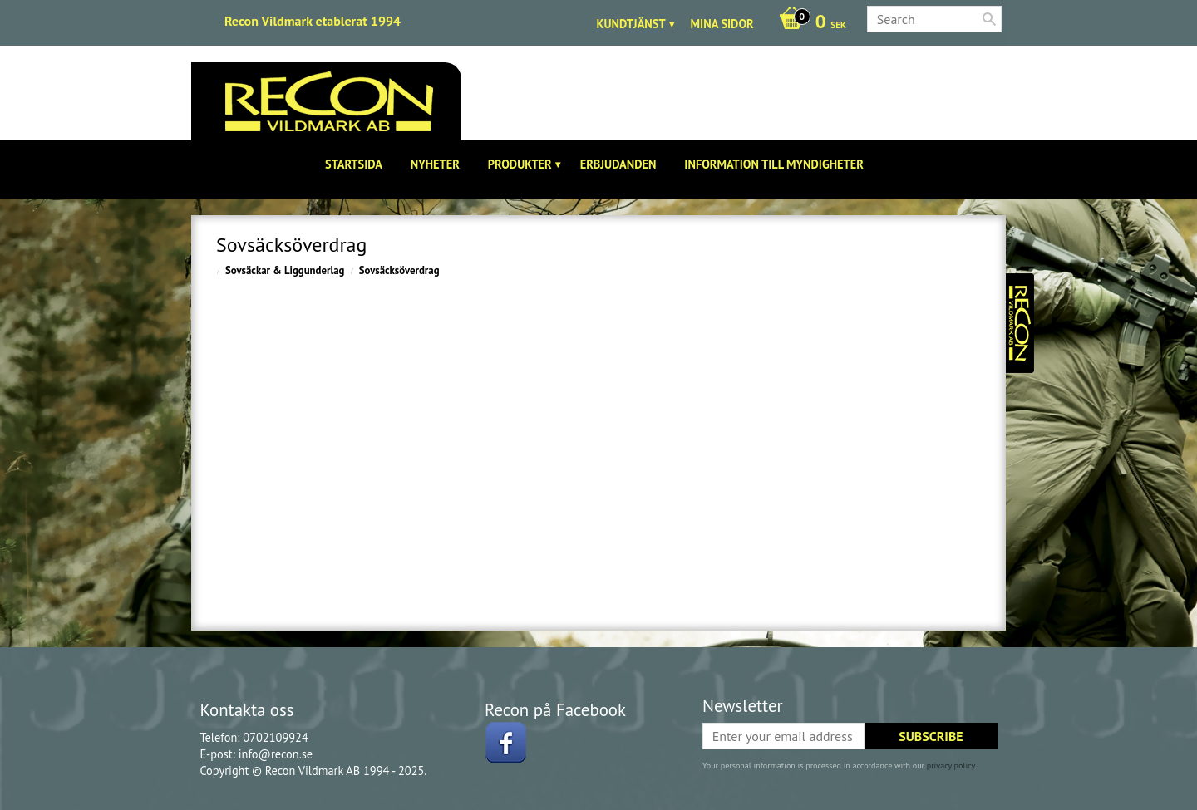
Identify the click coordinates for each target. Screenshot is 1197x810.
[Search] (989, 19)
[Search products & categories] (934, 19)
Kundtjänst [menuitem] (631, 24)
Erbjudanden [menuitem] (618, 164)
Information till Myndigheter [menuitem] (774, 164)
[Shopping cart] (808, 23)
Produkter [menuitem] (520, 164)
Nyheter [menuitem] (435, 164)
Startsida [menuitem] (353, 164)
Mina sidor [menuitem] (722, 24)
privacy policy (951, 765)
